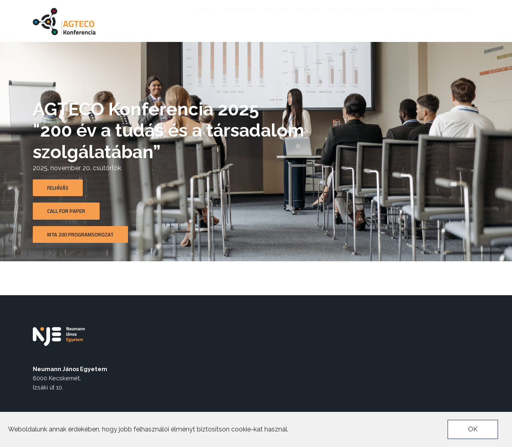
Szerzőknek (343, 19)
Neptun (435, 6)
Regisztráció (240, 19)
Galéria (375, 19)
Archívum (407, 19)
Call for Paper (66, 211)
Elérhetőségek (449, 19)
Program (275, 19)
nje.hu (410, 6)
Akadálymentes (375, 6)
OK (473, 429)
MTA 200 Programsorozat (80, 234)
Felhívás (205, 19)
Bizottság (307, 19)
